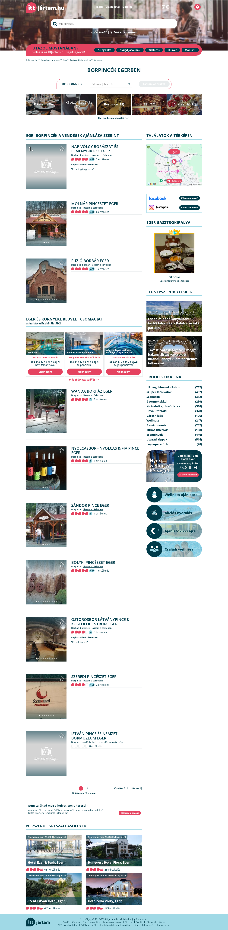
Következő (119, 788)
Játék (99, 7)
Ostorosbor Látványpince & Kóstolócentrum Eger (100, 621)
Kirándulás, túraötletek (163, 406)
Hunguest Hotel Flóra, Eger (109, 862)
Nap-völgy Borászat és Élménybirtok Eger (94, 149)
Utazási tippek (173, 314)
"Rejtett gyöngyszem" (82, 169)
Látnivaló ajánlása (112, 922)
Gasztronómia (156, 425)
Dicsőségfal (112, 7)
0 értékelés (95, 746)
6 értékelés (102, 212)
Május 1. (190, 50)
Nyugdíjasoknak (130, 50)
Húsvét (172, 50)
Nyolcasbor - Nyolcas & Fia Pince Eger (105, 450)
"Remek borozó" (79, 642)
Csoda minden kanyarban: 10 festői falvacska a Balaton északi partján (173, 323)
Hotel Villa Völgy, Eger (105, 901)
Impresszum (163, 925)
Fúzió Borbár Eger (90, 260)
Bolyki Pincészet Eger (93, 562)
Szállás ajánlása (71, 922)
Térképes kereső (125, 32)
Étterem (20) (43, 104)
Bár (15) (149, 104)
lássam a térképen (102, 155)
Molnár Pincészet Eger (94, 203)
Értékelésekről (88, 925)
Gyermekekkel (156, 401)
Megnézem (45, 371)
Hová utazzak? (173, 343)
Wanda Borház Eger (91, 391)
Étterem (129, 922)
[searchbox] (114, 23)
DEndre (174, 277)
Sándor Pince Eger (90, 505)
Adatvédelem (71, 925)
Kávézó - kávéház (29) (79, 104)
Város (162, 922)
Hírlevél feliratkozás (143, 925)
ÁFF (60, 925)
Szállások (153, 396)
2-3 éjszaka (104, 50)
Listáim (127, 7)
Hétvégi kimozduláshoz (182, 312)
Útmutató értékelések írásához (114, 925)
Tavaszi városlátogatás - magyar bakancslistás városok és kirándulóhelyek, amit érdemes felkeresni (173, 356)
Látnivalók (151, 922)
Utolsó (135, 788)
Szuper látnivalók (156, 314)
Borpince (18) (114, 104)
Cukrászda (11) (185, 104)
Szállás (139, 922)
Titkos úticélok (157, 429)
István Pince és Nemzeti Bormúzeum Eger (95, 736)
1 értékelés (102, 159)
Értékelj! (100, 32)
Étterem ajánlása (91, 922)
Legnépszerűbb (189, 314)
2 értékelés (100, 399)
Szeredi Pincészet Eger (94, 676)
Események (154, 434)
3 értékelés (102, 269)
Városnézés (154, 415)
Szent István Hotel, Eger (46, 901)
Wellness (154, 50)
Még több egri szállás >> (84, 379)
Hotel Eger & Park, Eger (46, 862)
